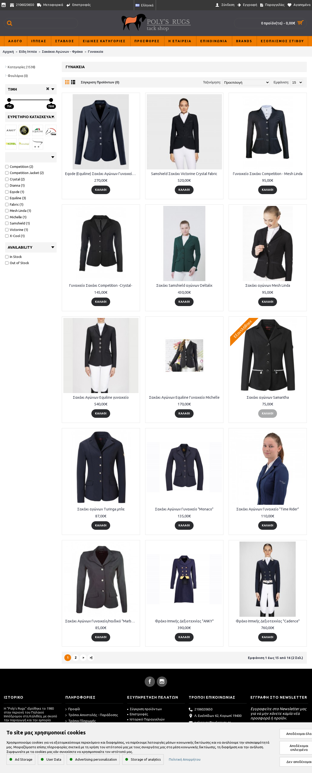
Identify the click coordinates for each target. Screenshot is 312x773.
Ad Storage (23, 759)
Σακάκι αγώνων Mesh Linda (267, 285)
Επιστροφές (137, 714)
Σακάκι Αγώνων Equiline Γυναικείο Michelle (184, 397)
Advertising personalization (96, 759)
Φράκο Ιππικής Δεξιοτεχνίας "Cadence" (268, 621)
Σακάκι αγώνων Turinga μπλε (101, 509)
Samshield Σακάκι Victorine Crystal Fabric (184, 174)
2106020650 (200, 709)
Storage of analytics (146, 759)
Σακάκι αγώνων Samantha (268, 397)
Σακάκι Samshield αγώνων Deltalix (184, 285)
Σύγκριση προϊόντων (144, 709)
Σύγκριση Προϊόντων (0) (100, 82)
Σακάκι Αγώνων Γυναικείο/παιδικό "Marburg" (101, 621)
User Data (53, 759)
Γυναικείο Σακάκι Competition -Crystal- (100, 285)
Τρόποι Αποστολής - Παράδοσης (91, 715)
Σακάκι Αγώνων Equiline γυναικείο (101, 397)
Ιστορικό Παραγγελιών (146, 719)
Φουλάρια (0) (18, 75)
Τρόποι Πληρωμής (80, 721)
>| (91, 657)
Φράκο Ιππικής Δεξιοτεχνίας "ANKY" (184, 621)
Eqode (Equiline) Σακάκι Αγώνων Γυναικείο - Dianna (101, 174)
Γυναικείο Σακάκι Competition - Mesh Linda (267, 174)
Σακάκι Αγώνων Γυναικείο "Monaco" (184, 509)
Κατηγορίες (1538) (21, 67)
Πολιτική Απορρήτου (185, 759)
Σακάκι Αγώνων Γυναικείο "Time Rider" (267, 509)
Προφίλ (72, 709)
